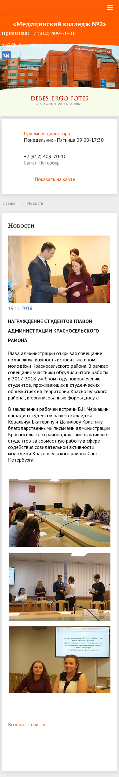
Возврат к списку (26, 724)
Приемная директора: (47, 133)
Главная (9, 203)
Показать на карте (60, 179)
